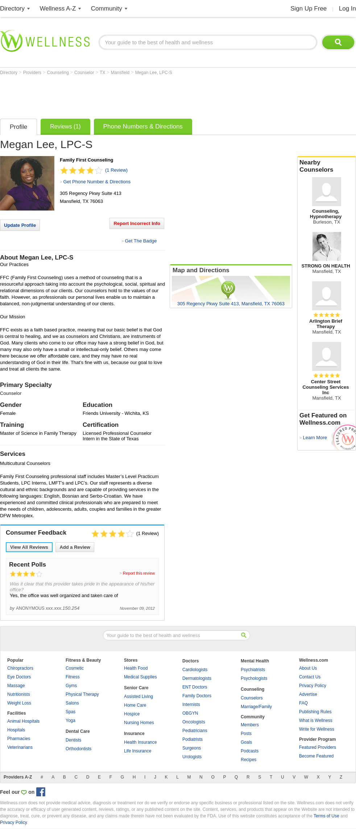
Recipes (248, 759)
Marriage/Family (256, 706)
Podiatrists (192, 739)
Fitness (73, 676)
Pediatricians (194, 730)
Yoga (70, 720)
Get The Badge (141, 241)
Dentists (73, 740)
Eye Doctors (19, 676)
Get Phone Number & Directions (97, 181)
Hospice (132, 713)
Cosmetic (75, 668)
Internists (191, 704)
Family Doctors (196, 695)
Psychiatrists (253, 669)
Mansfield (121, 72)
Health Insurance (140, 742)
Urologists (192, 756)
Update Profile (20, 225)
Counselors (252, 698)
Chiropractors (20, 668)
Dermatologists (196, 678)
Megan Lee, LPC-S (153, 72)
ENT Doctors (194, 687)
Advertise (308, 694)
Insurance (134, 733)
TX (103, 72)
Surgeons (191, 748)
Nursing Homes (139, 722)
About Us (308, 668)
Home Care (135, 705)
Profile (18, 126)
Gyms (71, 685)
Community (106, 8)
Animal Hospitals (23, 721)
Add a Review (74, 547)
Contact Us (309, 676)
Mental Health (255, 660)
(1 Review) (116, 170)
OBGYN (190, 713)
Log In (347, 8)
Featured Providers (317, 747)
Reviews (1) (65, 126)
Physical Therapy (82, 694)
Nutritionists (18, 694)
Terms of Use (326, 815)
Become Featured (316, 756)
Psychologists (254, 678)
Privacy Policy (312, 685)
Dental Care (78, 731)
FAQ (303, 703)
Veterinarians (20, 747)
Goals (246, 742)
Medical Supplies (140, 676)
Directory (12, 8)
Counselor (84, 72)
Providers (32, 72)
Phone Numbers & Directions (143, 126)
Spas (70, 711)
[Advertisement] (132, 95)
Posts (246, 733)
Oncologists (193, 721)
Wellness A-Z (58, 8)
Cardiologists (194, 669)
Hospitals (16, 729)
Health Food (136, 668)
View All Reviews (29, 547)
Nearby (326, 166)
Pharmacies (18, 738)
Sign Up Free (308, 8)
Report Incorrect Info (136, 223)
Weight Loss (19, 703)
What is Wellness (315, 720)
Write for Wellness (316, 729)
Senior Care (136, 687)
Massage (16, 685)
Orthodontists (78, 748)
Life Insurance (137, 751)
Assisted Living (138, 696)
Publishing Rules (315, 711)
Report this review (139, 573)
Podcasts (249, 751)
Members (250, 724)
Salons (72, 703)
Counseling (58, 72)
